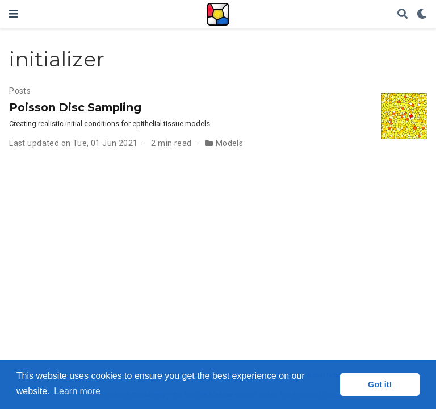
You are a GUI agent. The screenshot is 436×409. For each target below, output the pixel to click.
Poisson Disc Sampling (75, 107)
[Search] (402, 14)
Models (230, 143)
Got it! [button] (380, 384)
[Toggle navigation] (13, 14)
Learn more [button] (77, 391)
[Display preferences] (422, 14)
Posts (20, 90)
